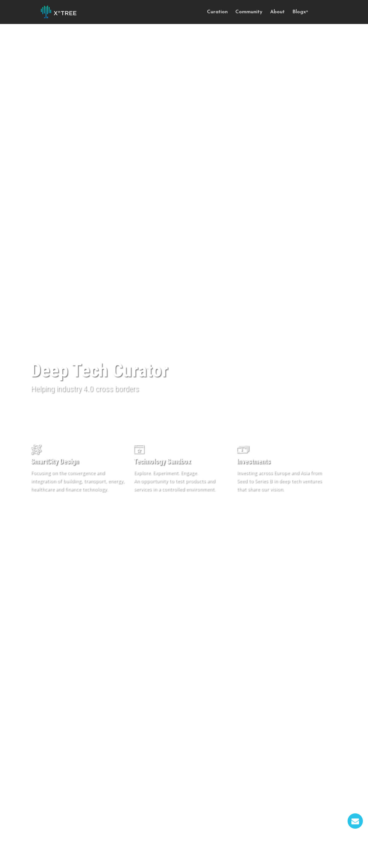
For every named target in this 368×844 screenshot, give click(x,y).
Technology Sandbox (162, 461)
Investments (253, 461)
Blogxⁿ (300, 12)
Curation (217, 12)
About (277, 12)
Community (248, 12)
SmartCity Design (55, 461)
